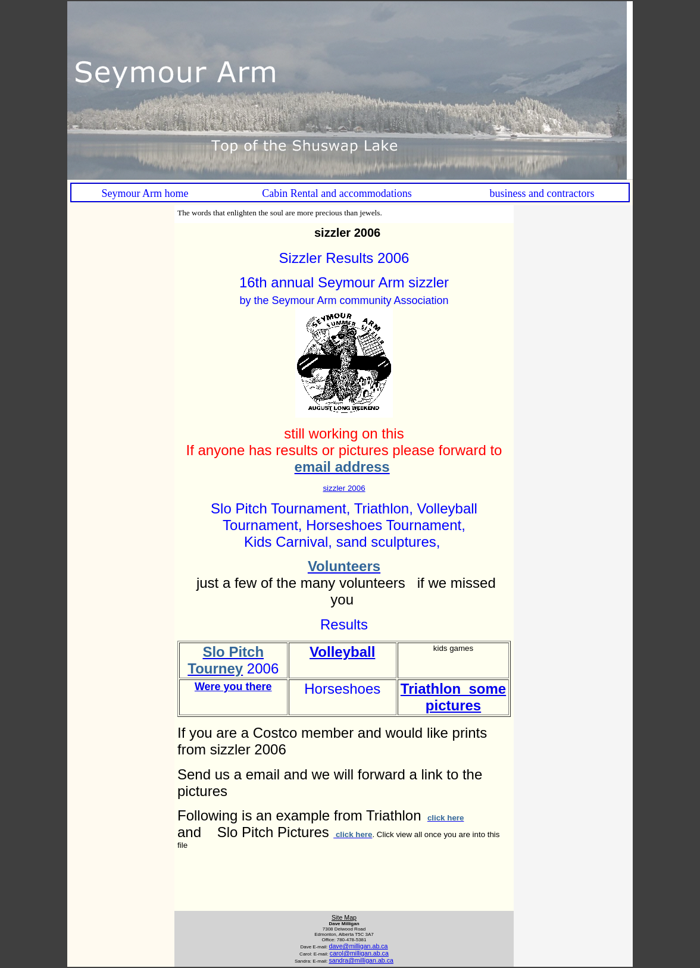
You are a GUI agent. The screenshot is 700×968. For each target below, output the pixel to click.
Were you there (233, 687)
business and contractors (541, 193)
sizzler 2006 (344, 488)
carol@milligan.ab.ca (359, 953)
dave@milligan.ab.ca (358, 946)
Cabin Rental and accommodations (336, 193)
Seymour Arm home (145, 193)
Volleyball (342, 652)
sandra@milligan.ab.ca (361, 960)
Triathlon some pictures (453, 697)
